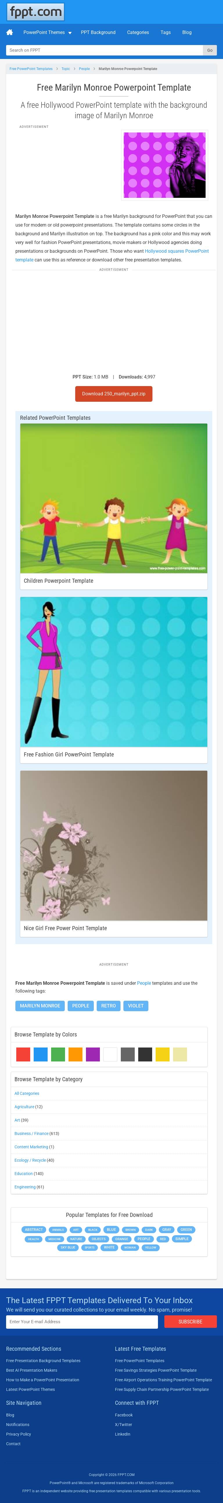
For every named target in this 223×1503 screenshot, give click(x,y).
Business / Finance (31, 1133)
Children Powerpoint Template (58, 580)
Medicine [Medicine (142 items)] (54, 1239)
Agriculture (24, 1106)
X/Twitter (123, 1424)
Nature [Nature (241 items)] (76, 1239)
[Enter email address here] (82, 1321)
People (84, 69)
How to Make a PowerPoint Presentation (42, 1380)
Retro (108, 1006)
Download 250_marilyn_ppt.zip (113, 394)
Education (24, 1173)
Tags (166, 32)
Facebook (124, 1415)
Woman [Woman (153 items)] (130, 1247)
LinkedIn (122, 1434)
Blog (187, 32)
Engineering (25, 1187)
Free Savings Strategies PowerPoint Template (156, 1370)
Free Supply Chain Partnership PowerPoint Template (162, 1389)
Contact (13, 1443)
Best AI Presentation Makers (31, 1370)
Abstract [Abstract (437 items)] (34, 1230)
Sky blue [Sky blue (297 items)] (68, 1247)
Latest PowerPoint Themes (30, 1389)
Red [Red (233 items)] (163, 1239)
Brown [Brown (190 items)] (130, 1229)
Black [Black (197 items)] (92, 1229)
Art (17, 1120)
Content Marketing (31, 1147)
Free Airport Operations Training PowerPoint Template (163, 1380)
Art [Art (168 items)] (76, 1229)
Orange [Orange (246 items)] (121, 1239)
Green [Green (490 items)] (186, 1229)
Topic (66, 69)
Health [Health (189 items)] (33, 1239)
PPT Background (98, 32)
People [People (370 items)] (144, 1239)
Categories (138, 32)
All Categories (27, 1093)
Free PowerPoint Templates (31, 69)
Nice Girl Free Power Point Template (65, 928)
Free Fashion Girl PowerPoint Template (69, 754)
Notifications (17, 1424)
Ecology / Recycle (30, 1160)
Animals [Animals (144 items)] (58, 1229)
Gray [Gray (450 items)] (166, 1230)
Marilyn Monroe (40, 1006)
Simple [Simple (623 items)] (181, 1239)
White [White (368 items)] (109, 1247)
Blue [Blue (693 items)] (111, 1229)
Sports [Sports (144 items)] (89, 1247)
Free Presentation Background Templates (43, 1360)
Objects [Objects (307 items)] (99, 1239)
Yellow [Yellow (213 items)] (150, 1247)
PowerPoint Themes (44, 32)
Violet (136, 1006)
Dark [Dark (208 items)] (149, 1230)
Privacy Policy (18, 1434)
